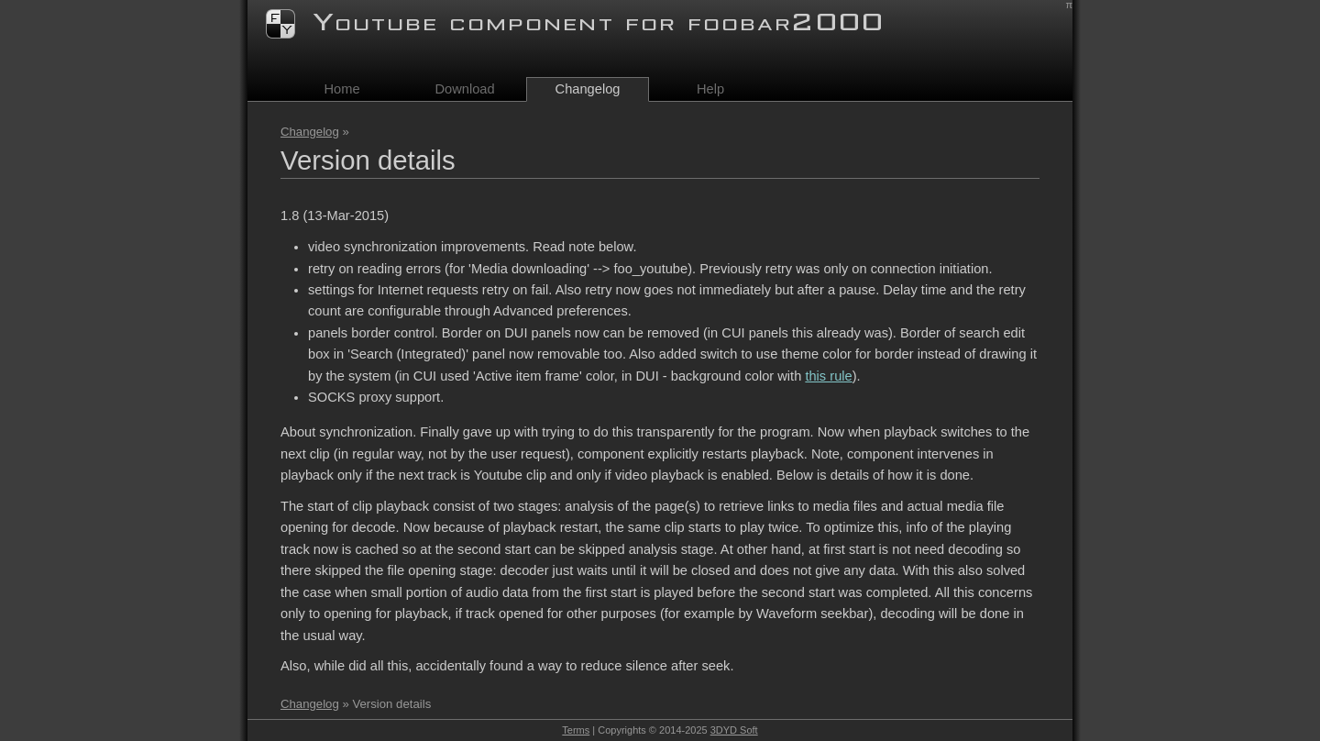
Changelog (309, 131)
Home (341, 89)
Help (710, 89)
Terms (575, 729)
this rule (828, 376)
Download (464, 89)
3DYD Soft (734, 729)
